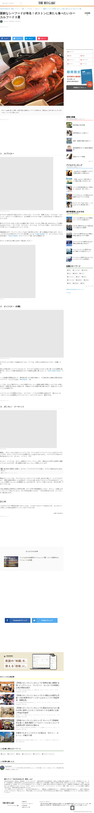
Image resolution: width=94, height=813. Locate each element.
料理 (82, 283)
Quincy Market (13, 236)
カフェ (82, 273)
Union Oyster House (54, 371)
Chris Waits (4, 448)
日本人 (84, 276)
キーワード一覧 (89, 286)
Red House (23, 379)
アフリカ (84, 64)
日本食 (86, 280)
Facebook (24, 805)
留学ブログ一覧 (26, 807)
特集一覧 (91, 161)
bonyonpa (8, 766)
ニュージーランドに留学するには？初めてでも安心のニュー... (82, 250)
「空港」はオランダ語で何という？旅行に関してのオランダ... (82, 180)
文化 (69, 273)
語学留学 (75, 283)
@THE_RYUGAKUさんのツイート (75, 289)
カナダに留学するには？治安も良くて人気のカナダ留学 (83, 226)
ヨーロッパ (71, 60)
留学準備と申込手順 (79, 125)
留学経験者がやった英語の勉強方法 (83, 148)
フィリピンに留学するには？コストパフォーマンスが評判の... (83, 258)
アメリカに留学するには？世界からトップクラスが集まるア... (83, 218)
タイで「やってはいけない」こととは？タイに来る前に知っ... (83, 203)
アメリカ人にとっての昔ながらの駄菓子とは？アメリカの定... (83, 196)
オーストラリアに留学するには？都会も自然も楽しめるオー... (83, 242)
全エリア (70, 52)
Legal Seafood (40, 234)
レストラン (70, 276)
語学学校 (84, 270)
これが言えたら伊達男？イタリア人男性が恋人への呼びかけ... (83, 172)
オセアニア (84, 60)
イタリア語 (76, 270)
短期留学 (79, 280)
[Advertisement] (32, 594)
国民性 (75, 273)
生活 (77, 276)
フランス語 (70, 280)
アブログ (68, 292)
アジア (69, 64)
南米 (83, 56)
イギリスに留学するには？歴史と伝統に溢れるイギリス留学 (83, 234)
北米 (69, 56)
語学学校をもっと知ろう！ (81, 133)
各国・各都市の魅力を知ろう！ (82, 141)
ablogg (16, 805)
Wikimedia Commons (6, 106)
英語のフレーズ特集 (79, 156)
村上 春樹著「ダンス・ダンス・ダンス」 (10, 472)
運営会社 (24, 801)
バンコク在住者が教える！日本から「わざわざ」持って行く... (83, 188)
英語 (69, 270)
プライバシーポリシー (27, 803)
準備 (69, 283)
